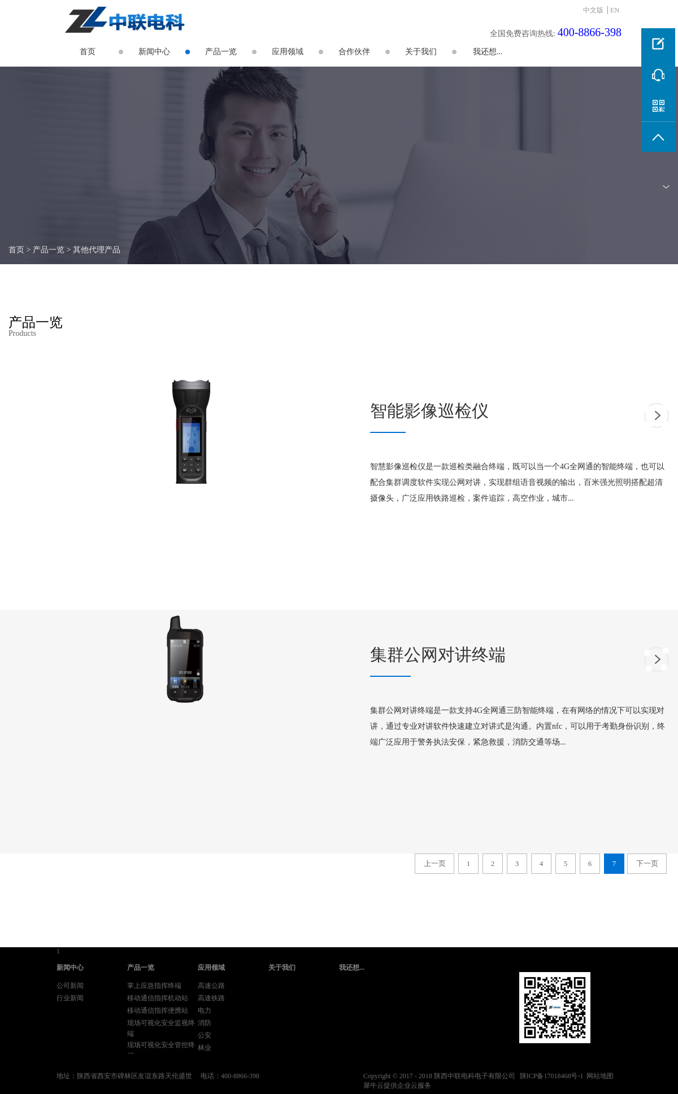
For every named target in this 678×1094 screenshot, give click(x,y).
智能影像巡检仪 (429, 410)
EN (614, 10)
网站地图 (598, 1076)
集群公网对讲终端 (438, 654)
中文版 (593, 10)
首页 (87, 51)
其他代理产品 (96, 250)
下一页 (647, 863)
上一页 (435, 863)
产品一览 (48, 250)
